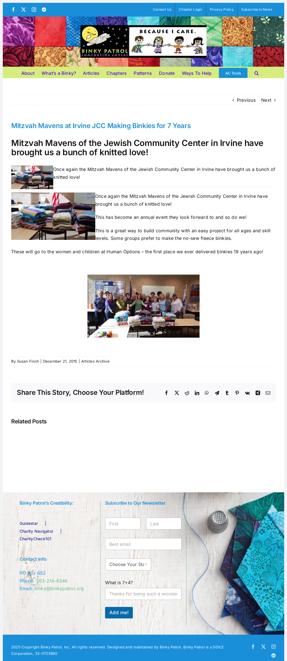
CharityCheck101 (36, 538)
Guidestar (29, 523)
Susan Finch (28, 361)
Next (266, 100)
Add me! (119, 612)
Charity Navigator (36, 531)
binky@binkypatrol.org (59, 588)
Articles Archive (95, 361)
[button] (256, 72)
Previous (246, 100)
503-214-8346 (52, 581)
